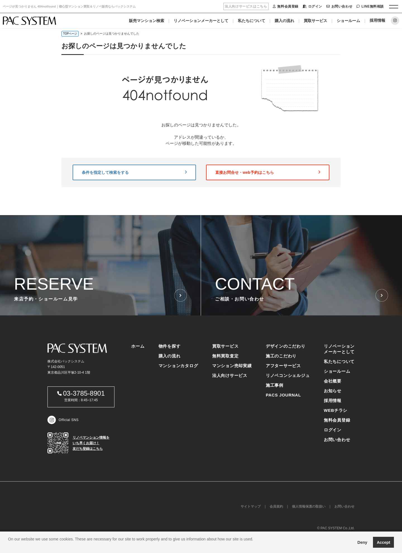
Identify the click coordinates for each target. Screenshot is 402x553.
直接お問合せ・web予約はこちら (267, 172)
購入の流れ (284, 20)
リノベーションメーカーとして (201, 20)
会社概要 (332, 381)
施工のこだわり (281, 356)
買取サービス (315, 20)
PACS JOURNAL (283, 395)
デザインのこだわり (285, 346)
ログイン (312, 6)
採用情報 (377, 20)
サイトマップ (251, 506)
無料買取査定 (225, 356)
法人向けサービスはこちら (246, 6)
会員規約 (276, 506)
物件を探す (170, 346)
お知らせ (332, 390)
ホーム (137, 346)
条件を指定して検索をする (134, 172)
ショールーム (348, 20)
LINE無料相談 (370, 6)
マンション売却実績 (232, 365)
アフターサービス (283, 365)
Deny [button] (362, 542)
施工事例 (274, 385)
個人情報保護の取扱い (309, 506)
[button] (9, 546)
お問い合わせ (339, 6)
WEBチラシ (336, 410)
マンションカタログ (178, 365)
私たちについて (251, 20)
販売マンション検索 (146, 20)
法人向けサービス (229, 375)
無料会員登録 (285, 6)
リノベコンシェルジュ (288, 375)
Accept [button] (383, 542)
